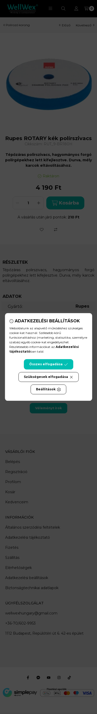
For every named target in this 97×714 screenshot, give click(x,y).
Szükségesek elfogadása (48, 377)
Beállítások (48, 390)
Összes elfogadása (48, 364)
